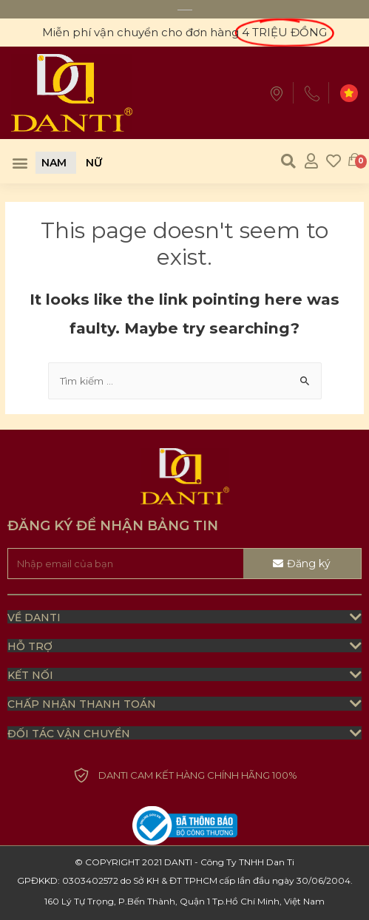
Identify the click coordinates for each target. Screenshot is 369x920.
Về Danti (34, 617)
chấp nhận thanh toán (81, 704)
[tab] (184, 616)
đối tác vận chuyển (68, 733)
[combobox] (185, 380)
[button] (19, 163)
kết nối (30, 675)
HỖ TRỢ (30, 646)
